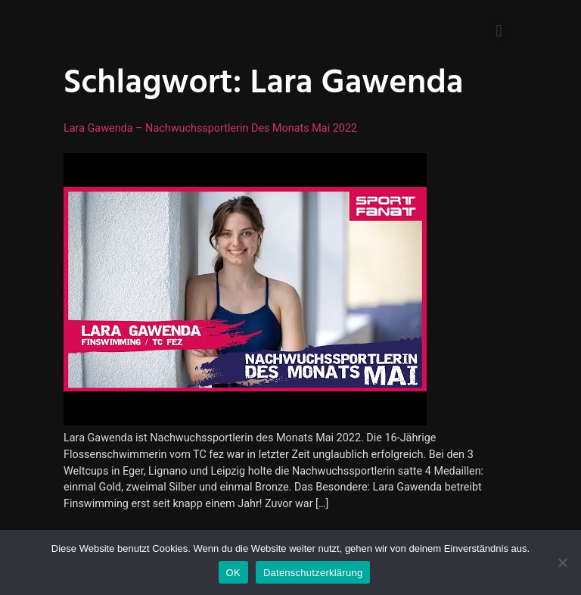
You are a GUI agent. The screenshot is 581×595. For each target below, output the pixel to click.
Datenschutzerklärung (312, 572)
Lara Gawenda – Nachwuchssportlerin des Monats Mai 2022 (210, 128)
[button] (499, 30)
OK (233, 572)
